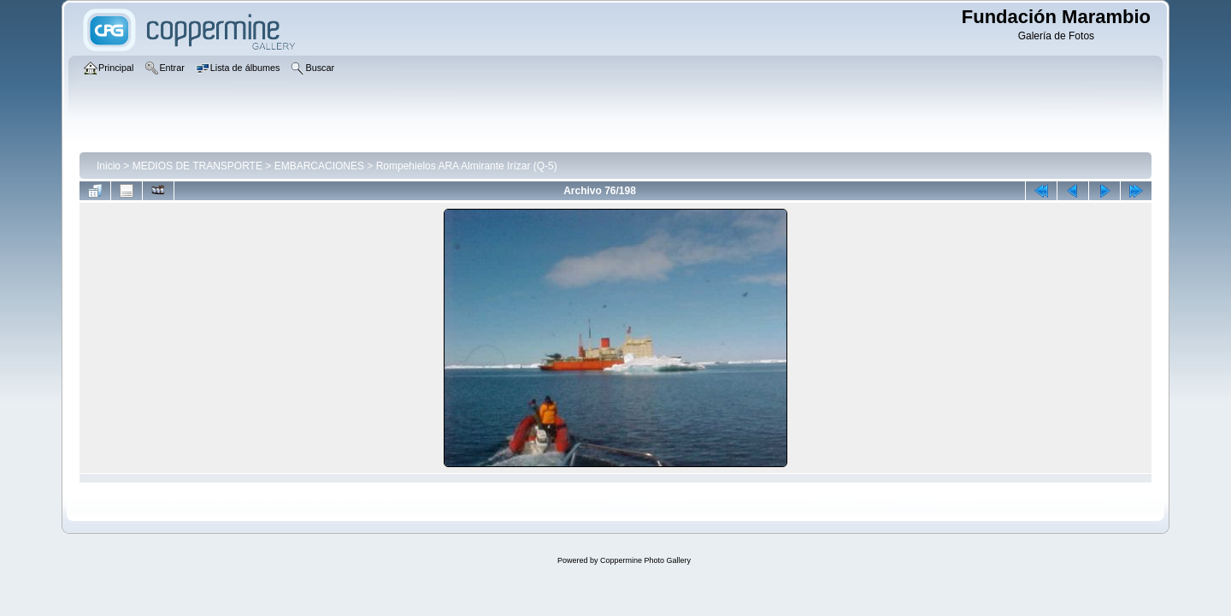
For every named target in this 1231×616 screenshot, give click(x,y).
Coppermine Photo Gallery (645, 560)
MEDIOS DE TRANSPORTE (197, 166)
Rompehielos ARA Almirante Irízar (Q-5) (466, 166)
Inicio (109, 166)
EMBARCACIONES (319, 166)
